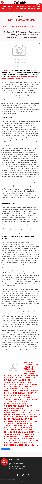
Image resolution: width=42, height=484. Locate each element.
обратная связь (14, 459)
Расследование (36, 6)
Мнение (4, 6)
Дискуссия (10, 6)
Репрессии (23, 6)
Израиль (16, 8)
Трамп (28, 8)
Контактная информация (16, 463)
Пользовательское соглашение (17, 466)
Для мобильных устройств (16, 468)
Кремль (38, 8)
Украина (10, 8)
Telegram (8, 448)
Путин (33, 8)
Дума (21, 10)
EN (36, 4)
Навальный (23, 8)
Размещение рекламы (15, 464)
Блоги (3, 8)
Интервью (16, 6)
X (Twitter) (3, 448)
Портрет (29, 6)
